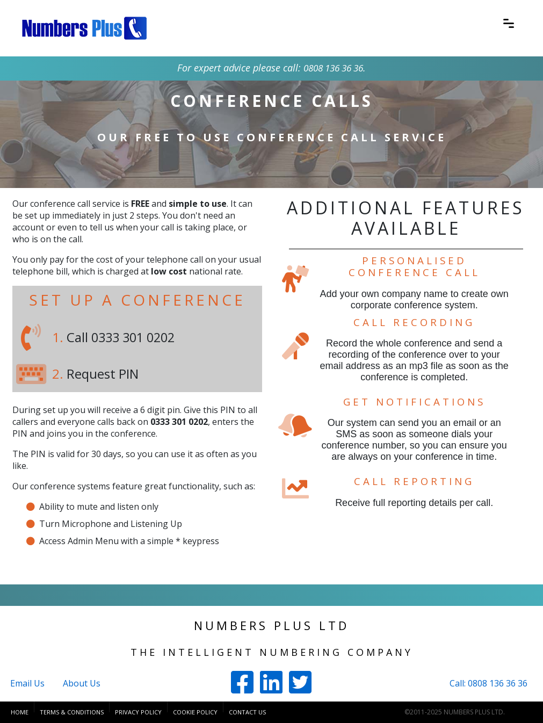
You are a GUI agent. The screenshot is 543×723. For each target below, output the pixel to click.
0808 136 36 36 (333, 67)
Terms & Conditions (72, 712)
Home (19, 712)
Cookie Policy (195, 712)
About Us (81, 683)
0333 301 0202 (135, 337)
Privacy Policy (138, 712)
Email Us (27, 683)
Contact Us (247, 712)
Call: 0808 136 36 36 (488, 683)
